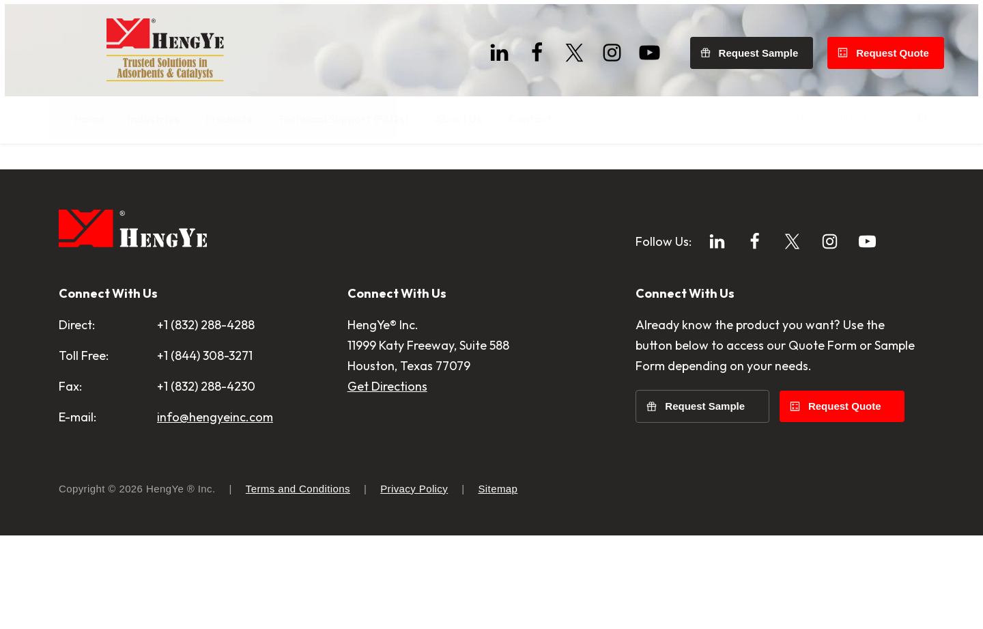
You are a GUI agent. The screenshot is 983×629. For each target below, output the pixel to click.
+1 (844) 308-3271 (205, 449)
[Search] (911, 119)
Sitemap (497, 582)
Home (73, 177)
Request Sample (763, 48)
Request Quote (897, 48)
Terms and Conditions (298, 582)
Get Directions (387, 480)
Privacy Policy (414, 582)
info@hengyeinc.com (215, 510)
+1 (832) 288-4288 (206, 418)
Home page (311, 213)
